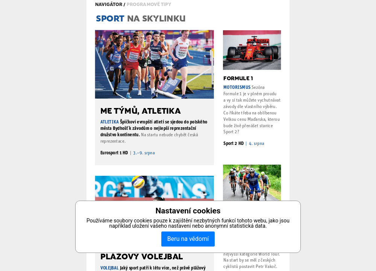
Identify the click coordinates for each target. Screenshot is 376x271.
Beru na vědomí (188, 238)
